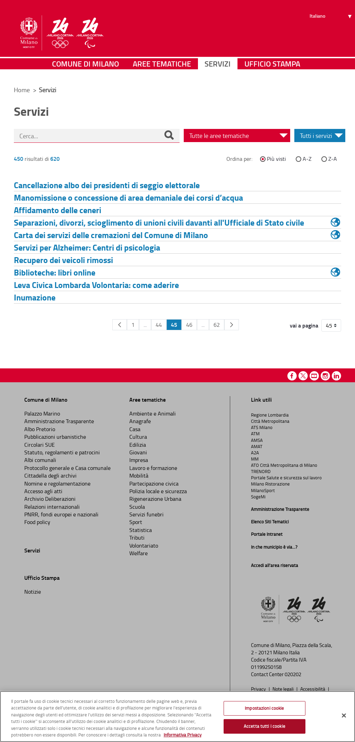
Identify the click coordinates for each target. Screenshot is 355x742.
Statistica (140, 530)
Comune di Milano (85, 71)
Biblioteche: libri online (54, 272)
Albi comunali (40, 460)
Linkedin (336, 376)
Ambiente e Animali (152, 413)
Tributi (137, 537)
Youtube (314, 376)
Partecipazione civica (154, 483)
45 (174, 325)
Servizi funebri (146, 514)
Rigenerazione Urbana (155, 499)
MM (255, 459)
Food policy (37, 522)
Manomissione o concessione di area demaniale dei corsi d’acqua (128, 197)
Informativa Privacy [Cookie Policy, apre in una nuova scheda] (182, 735)
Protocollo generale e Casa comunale (67, 468)
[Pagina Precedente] (119, 324)
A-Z (307, 159)
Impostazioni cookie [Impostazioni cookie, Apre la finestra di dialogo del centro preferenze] (264, 708)
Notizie (32, 591)
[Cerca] (169, 136)
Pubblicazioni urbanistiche (55, 436)
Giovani (138, 452)
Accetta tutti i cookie (264, 726)
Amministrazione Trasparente (59, 421)
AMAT (256, 446)
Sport (135, 522)
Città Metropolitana (270, 421)
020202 (293, 674)
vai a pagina (304, 325)
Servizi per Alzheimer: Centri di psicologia (87, 247)
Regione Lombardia (270, 415)
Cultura (138, 436)
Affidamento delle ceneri (57, 210)
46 (189, 325)
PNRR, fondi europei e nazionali (61, 514)
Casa (134, 429)
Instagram (325, 376)
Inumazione (34, 297)
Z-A (332, 159)
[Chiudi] (344, 715)
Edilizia (137, 444)
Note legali (283, 688)
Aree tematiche (162, 71)
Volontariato (143, 545)
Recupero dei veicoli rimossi (63, 260)
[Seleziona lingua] (332, 31)
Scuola (137, 506)
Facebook (292, 376)
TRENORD (260, 471)
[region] (177, 716)
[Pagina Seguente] (231, 324)
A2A (255, 452)
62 (217, 325)
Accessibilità (313, 688)
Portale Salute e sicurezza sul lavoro (286, 477)
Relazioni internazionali (52, 506)
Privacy (259, 688)
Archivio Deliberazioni (50, 499)
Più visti (276, 159)
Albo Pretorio (39, 429)
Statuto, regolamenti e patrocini (62, 452)
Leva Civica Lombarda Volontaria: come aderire (96, 285)
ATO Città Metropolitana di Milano (284, 465)
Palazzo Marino (42, 413)
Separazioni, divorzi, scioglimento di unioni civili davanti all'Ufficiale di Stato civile (159, 222)
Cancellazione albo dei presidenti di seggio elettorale (107, 185)
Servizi (218, 71)
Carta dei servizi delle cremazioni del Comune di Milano (111, 235)
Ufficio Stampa (272, 71)
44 (159, 325)
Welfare (138, 553)
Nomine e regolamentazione (57, 483)
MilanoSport (263, 490)
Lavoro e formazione (153, 468)
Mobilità (138, 475)
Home (22, 90)
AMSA (257, 440)
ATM (255, 433)
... (145, 325)
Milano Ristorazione (270, 484)
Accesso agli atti (43, 491)
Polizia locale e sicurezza (158, 491)
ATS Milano (261, 427)
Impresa (138, 460)
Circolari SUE (39, 444)
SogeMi (258, 497)
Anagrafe (140, 421)
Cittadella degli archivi (50, 475)
